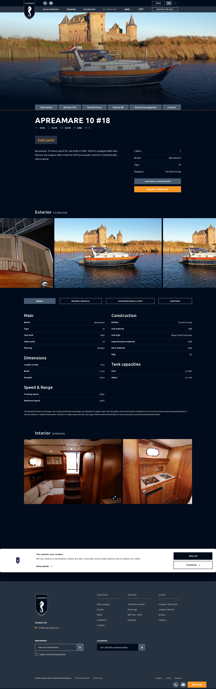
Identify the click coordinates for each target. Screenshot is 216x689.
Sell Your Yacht (135, 615)
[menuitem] (169, 3)
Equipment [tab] (175, 301)
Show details (42, 683)
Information (46, 107)
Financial (132, 620)
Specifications (94, 107)
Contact (172, 107)
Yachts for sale (165, 9)
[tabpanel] (108, 358)
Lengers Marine (166, 610)
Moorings (132, 610)
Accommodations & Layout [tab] (130, 301)
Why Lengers (103, 604)
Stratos (162, 615)
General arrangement (145, 107)
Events (100, 610)
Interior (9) (118, 107)
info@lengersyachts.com (48, 628)
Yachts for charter (136, 604)
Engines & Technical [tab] (79, 301)
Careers (162, 620)
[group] (108, 253)
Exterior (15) (70, 107)
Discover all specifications (157, 181)
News (99, 615)
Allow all (193, 673)
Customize (193, 681)
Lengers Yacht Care (168, 604)
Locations (101, 620)
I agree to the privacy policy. (52, 654)
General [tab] (39, 301)
